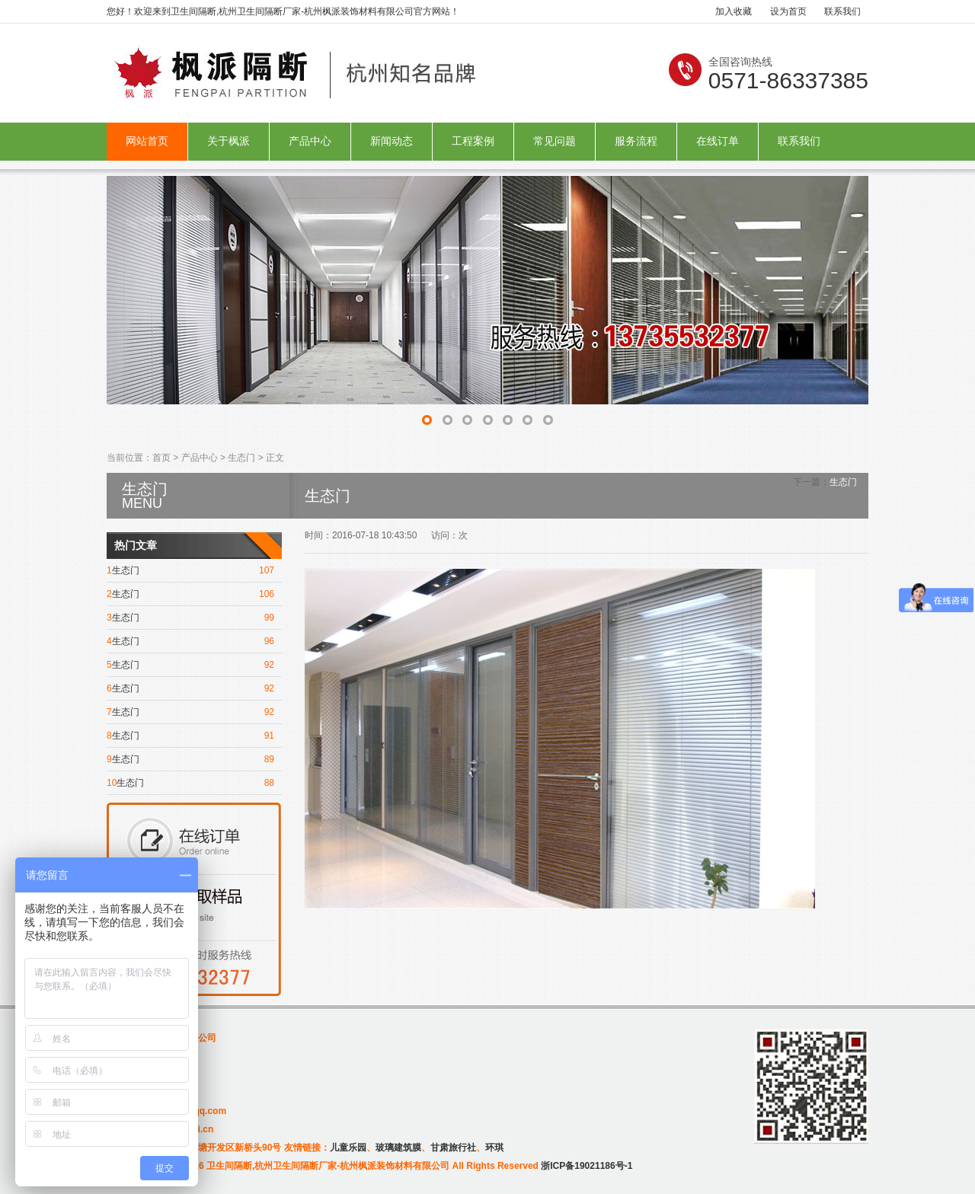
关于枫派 (228, 141)
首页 (161, 457)
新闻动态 (391, 141)
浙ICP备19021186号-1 (586, 1165)
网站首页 (147, 141)
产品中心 (310, 141)
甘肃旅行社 (453, 1147)
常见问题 (554, 141)
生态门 (241, 457)
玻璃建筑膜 (398, 1147)
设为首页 (788, 11)
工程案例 (473, 141)
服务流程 (636, 141)
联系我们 (842, 11)
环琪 (494, 1147)
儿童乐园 (348, 1147)
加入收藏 (733, 11)
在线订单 (717, 141)
